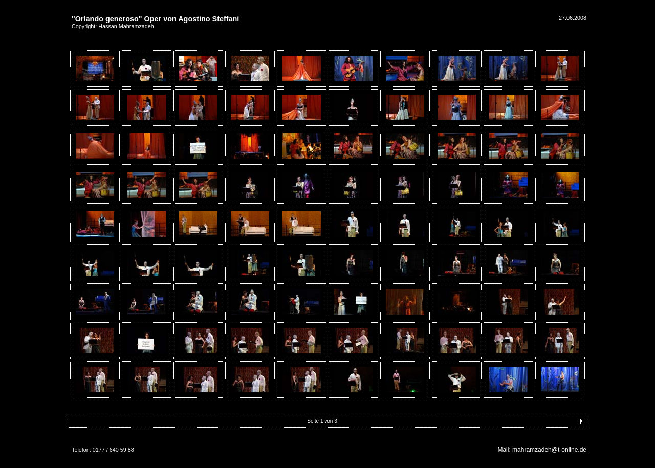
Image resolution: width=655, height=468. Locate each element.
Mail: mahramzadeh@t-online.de (541, 449)
